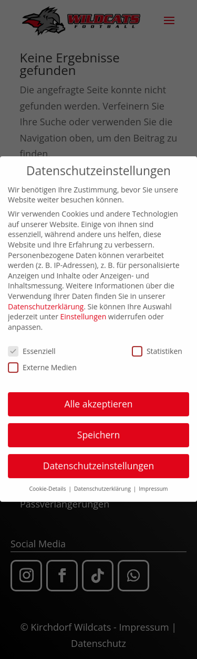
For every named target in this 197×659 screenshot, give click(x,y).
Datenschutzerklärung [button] (103, 482)
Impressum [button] (153, 482)
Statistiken (157, 344)
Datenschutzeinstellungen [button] (98, 459)
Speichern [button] (98, 428)
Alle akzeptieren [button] (98, 397)
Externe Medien (42, 360)
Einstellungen (83, 310)
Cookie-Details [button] (48, 482)
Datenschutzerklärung (46, 300)
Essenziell (32, 344)
